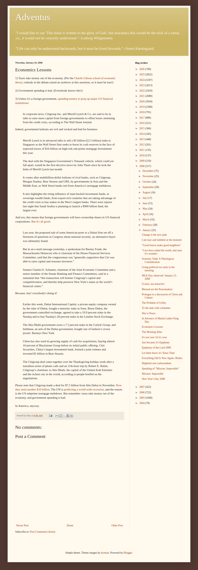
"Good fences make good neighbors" (161, 245)
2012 (142, 144)
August (146, 192)
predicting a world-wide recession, (84, 389)
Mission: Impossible (153, 373)
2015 (142, 128)
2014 (142, 133)
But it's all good (40, 221)
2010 (142, 155)
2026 (142, 69)
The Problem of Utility (154, 302)
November (148, 176)
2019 (142, 106)
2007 (142, 386)
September (148, 187)
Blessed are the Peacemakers (157, 289)
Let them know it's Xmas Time (158, 353)
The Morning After (152, 332)
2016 (142, 123)
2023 (142, 85)
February (147, 224)
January (146, 230)
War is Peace (149, 313)
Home (70, 525)
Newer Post (22, 525)
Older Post (117, 525)
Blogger (128, 552)
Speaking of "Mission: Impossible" (160, 368)
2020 (142, 101)
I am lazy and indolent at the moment (162, 239)
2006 (142, 392)
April (145, 214)
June (145, 203)
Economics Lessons (152, 326)
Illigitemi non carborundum (156, 363)
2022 (142, 90)
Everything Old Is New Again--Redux (162, 358)
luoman (105, 552)
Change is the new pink (154, 234)
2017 (142, 117)
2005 (142, 397)
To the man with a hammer (156, 308)
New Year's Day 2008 (153, 378)
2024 (142, 80)
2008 (142, 166)
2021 (142, 96)
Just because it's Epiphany (156, 342)
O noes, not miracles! (153, 284)
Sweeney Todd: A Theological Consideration (158, 260)
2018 (142, 112)
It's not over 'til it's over (154, 337)
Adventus (32, 17)
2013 (142, 139)
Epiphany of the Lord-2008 (156, 347)
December (148, 170)
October (147, 181)
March (146, 219)
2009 (142, 160)
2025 (142, 74)
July (145, 198)
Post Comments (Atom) (42, 531)
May (145, 208)
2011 (142, 150)
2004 (142, 403)
